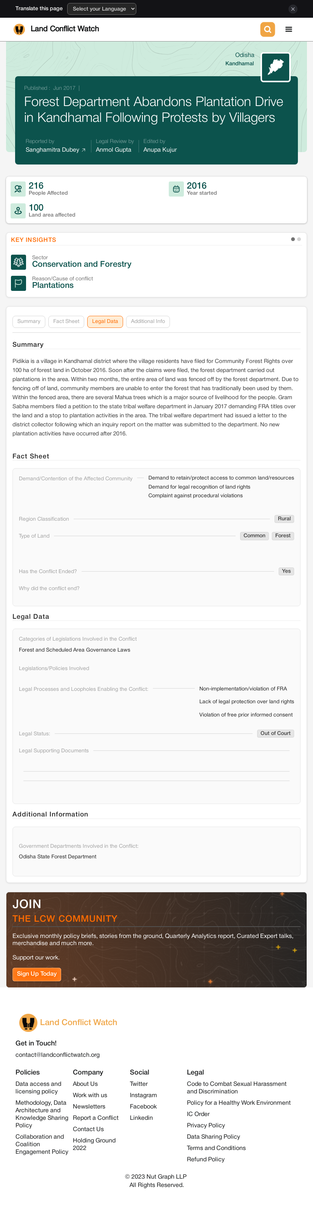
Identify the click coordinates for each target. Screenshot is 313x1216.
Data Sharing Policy (213, 1137)
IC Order (198, 1114)
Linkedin (141, 1118)
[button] (288, 29)
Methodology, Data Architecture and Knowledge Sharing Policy (41, 1114)
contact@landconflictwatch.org (57, 1055)
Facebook (143, 1107)
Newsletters (89, 1107)
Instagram (143, 1095)
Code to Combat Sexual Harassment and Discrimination (237, 1088)
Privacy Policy (206, 1125)
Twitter (139, 1084)
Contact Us (88, 1129)
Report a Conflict (96, 1118)
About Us (85, 1084)
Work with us (90, 1095)
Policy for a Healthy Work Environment (239, 1103)
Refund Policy (206, 1159)
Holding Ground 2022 (94, 1144)
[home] (135, 29)
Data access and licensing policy (38, 1088)
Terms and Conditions (216, 1148)
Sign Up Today (37, 974)
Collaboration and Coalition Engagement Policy (41, 1145)
